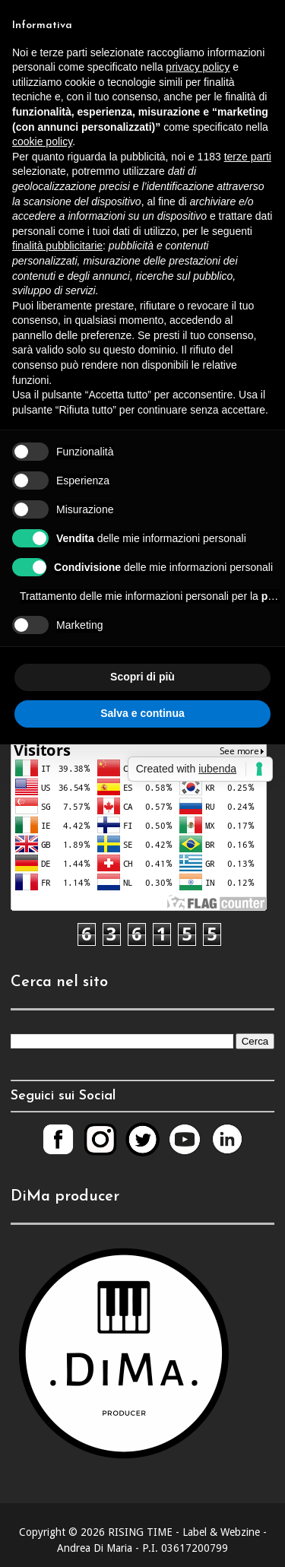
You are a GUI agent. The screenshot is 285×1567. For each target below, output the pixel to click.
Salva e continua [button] (142, 713)
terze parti (247, 157)
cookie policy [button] (42, 141)
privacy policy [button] (198, 67)
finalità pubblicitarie (57, 245)
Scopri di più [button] (142, 677)
